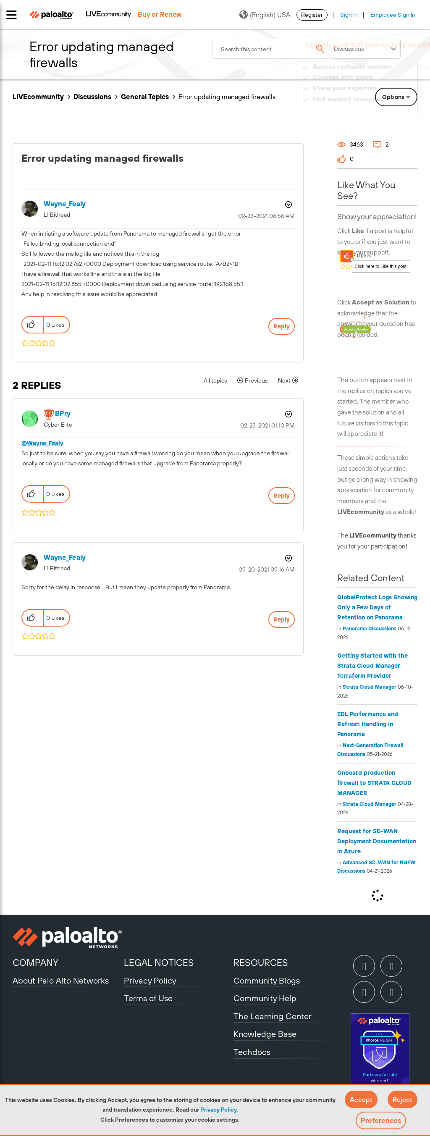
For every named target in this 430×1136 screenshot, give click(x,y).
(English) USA (264, 14)
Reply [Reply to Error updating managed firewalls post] (281, 326)
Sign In (349, 14)
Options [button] (288, 204)
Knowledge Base (264, 1034)
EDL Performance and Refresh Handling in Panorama (367, 724)
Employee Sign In (392, 14)
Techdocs (251, 1052)
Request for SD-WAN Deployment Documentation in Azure (376, 841)
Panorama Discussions (369, 629)
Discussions (92, 96)
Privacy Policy (218, 1109)
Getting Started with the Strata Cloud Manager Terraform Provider (372, 665)
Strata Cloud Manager (369, 687)
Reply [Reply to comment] (281, 495)
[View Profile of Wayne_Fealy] (65, 204)
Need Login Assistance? (379, 107)
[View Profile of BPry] (63, 413)
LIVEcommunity (38, 96)
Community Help (264, 998)
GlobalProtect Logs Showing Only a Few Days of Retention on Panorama (377, 607)
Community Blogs (266, 980)
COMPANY (35, 962)
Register (312, 14)
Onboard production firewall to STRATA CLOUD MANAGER (374, 782)
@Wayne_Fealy (42, 443)
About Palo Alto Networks (61, 980)
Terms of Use (148, 998)
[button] (361, 1099)
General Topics (145, 96)
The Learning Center (272, 1016)
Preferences (381, 1120)
